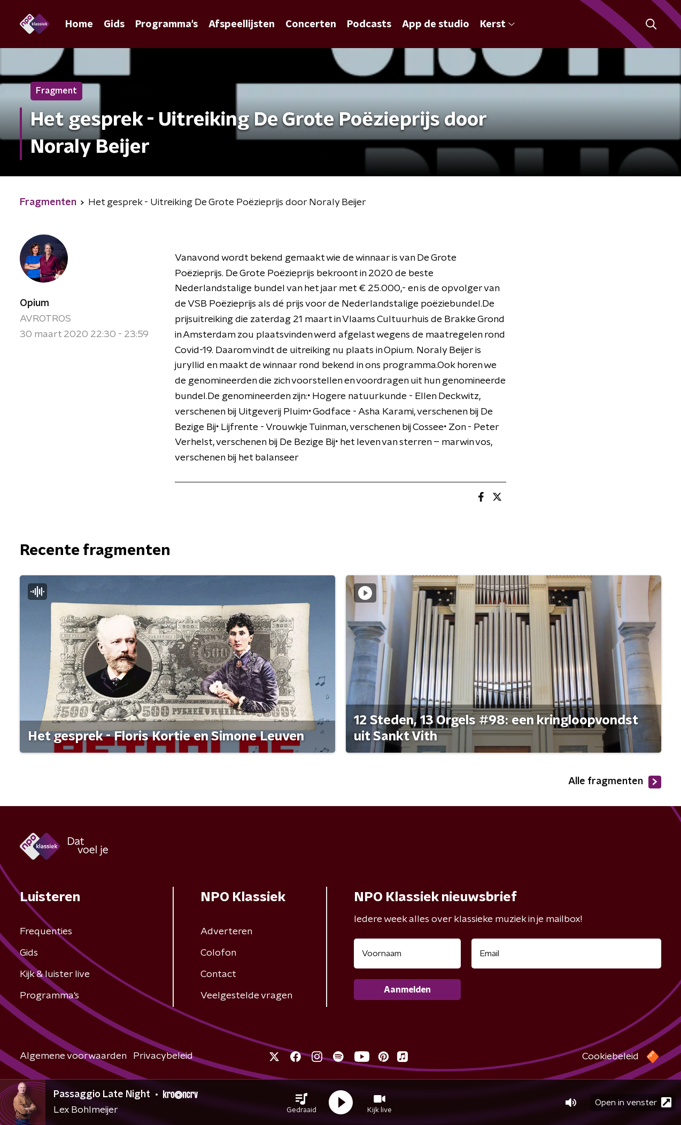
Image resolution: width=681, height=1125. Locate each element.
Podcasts (369, 24)
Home (79, 24)
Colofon (218, 953)
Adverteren (226, 931)
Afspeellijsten (241, 24)
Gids (114, 24)
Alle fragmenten (614, 782)
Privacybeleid (163, 1056)
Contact (218, 974)
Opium (34, 303)
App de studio (435, 24)
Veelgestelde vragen (246, 996)
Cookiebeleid (610, 1056)
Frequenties (46, 931)
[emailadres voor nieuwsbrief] (566, 953)
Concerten (310, 24)
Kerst (497, 24)
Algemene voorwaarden (73, 1056)
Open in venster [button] (633, 1102)
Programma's (166, 24)
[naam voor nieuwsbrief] (407, 953)
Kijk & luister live (55, 974)
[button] (301, 1102)
